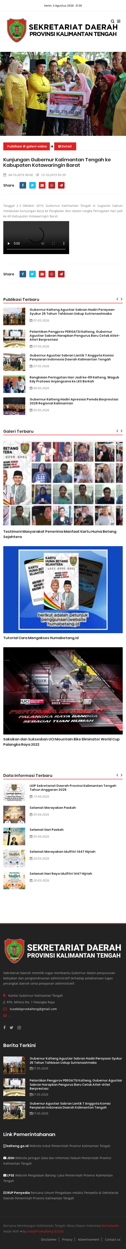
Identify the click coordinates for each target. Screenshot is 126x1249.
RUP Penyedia (16, 1193)
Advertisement (88, 1239)
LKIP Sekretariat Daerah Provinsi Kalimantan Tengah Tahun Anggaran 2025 (73, 788)
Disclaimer (49, 1239)
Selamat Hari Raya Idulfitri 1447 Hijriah (61, 874)
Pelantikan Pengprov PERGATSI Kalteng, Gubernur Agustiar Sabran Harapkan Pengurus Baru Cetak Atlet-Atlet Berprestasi (75, 336)
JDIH (8, 1158)
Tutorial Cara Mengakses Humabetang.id (41, 637)
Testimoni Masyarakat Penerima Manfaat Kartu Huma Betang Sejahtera (59, 534)
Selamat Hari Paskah (47, 830)
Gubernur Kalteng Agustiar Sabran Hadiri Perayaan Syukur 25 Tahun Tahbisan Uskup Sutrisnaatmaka (72, 312)
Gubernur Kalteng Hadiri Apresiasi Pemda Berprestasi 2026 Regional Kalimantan (74, 401)
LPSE (8, 1175)
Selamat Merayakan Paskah (53, 808)
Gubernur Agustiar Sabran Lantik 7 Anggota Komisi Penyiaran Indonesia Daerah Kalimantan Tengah (72, 357)
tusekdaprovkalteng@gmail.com (33, 1009)
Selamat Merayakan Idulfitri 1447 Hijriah (62, 852)
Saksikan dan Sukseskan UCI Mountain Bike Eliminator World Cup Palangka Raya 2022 (61, 742)
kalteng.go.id (16, 1146)
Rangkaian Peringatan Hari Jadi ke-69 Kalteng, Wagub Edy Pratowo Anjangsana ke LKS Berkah (74, 379)
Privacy (67, 1239)
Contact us (113, 1239)
